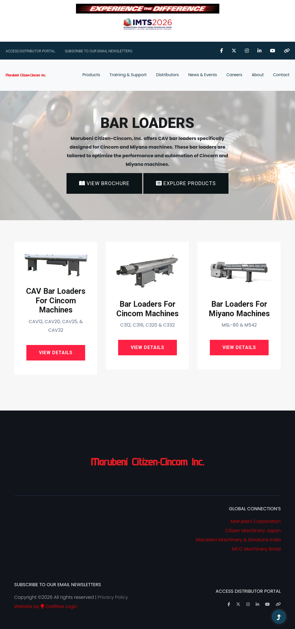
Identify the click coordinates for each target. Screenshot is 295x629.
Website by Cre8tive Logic (45, 606)
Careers (234, 75)
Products (91, 75)
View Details (56, 352)
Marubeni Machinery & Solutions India (238, 539)
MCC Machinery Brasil (256, 549)
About (258, 75)
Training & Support (128, 75)
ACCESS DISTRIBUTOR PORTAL (30, 51)
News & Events (202, 75)
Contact (281, 75)
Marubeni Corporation (256, 521)
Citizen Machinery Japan (253, 530)
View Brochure (104, 183)
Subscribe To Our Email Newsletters (98, 51)
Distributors (167, 75)
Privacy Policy (112, 597)
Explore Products (186, 183)
